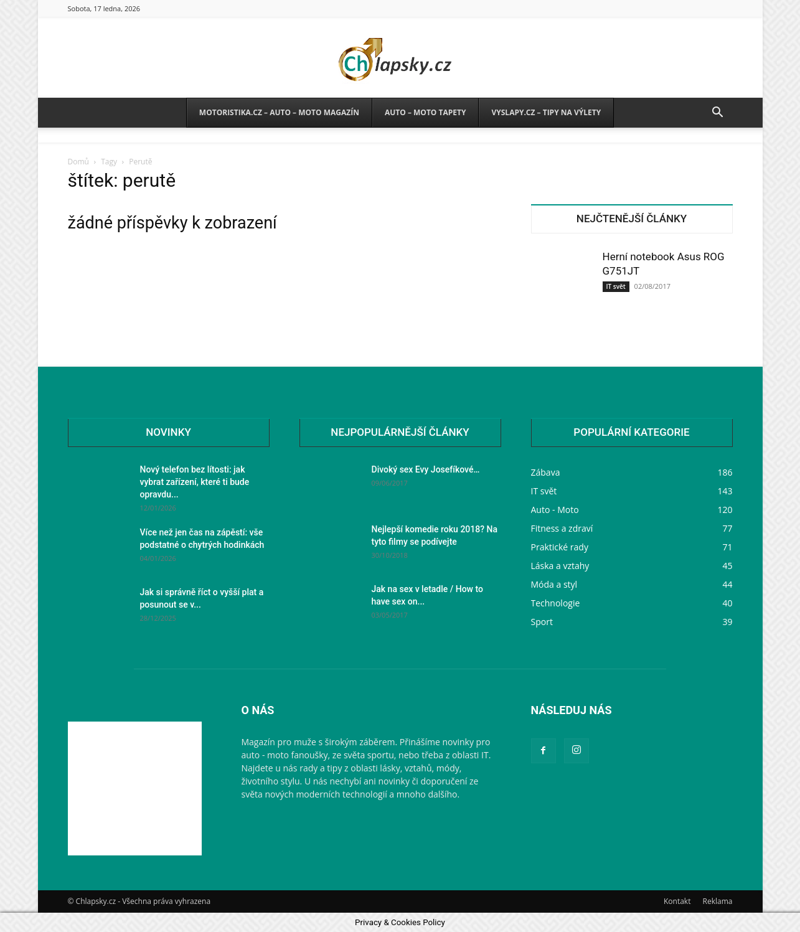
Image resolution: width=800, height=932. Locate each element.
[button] (718, 114)
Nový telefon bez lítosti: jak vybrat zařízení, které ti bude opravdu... (195, 481)
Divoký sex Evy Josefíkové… (426, 469)
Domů (78, 161)
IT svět (616, 286)
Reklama (718, 901)
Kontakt (677, 901)
